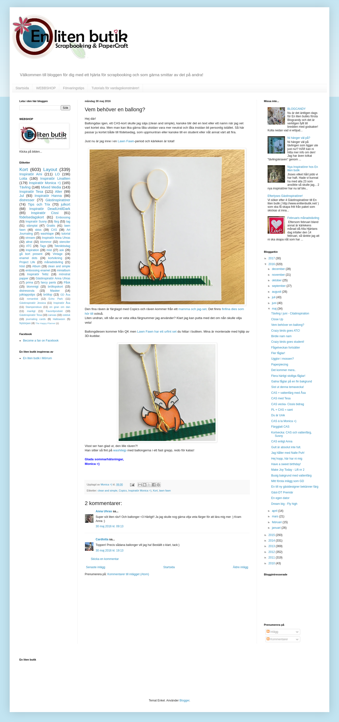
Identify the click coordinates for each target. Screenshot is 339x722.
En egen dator (280, 498)
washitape (47, 233)
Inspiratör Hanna (48, 196)
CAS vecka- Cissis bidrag (287, 404)
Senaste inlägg (95, 567)
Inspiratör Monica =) (140, 490)
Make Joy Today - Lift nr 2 (287, 469)
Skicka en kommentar (105, 559)
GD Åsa (65, 294)
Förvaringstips (73, 88)
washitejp (119, 450)
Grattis (50, 225)
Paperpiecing (279, 364)
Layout (50, 169)
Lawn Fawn (126, 141)
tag (68, 221)
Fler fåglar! (278, 353)
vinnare (30, 237)
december (279, 269)
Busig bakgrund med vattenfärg (291, 475)
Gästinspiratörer (58, 200)
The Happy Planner (45, 323)
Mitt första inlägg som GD (287, 481)
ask (61, 250)
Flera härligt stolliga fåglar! (288, 376)
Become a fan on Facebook (41, 340)
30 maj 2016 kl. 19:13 (109, 550)
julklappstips (27, 294)
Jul (21, 196)
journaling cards (36, 319)
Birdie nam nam (281, 336)
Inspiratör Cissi (45, 213)
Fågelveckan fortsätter (285, 347)
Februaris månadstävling (303, 218)
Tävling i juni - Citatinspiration (290, 313)
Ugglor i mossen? (282, 358)
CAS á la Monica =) (283, 421)
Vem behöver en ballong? (287, 325)
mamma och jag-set (192, 309)
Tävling (25, 187)
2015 (272, 535)
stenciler (64, 242)
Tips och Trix (39, 204)
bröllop (47, 294)
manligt (31, 311)
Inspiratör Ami (30, 174)
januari (276, 527)
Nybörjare (25, 323)
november (279, 274)
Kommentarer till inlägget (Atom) (128, 574)
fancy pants (48, 282)
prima (29, 282)
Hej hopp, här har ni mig (286, 458)
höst (22, 266)
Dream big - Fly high (284, 504)
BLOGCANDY (296, 109)
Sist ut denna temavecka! (287, 387)
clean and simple (107, 490)
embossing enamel (37, 270)
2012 (272, 552)
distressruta (26, 290)
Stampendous (34, 306)
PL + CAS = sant (282, 409)
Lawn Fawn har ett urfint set (157, 331)
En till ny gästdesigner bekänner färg (294, 486)
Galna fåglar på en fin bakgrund (291, 381)
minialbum (63, 270)
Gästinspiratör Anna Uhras (53, 278)
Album (36, 266)
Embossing (63, 217)
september (279, 286)
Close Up (277, 319)
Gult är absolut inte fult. (286, 447)
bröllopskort (55, 286)
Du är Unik (278, 415)
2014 (272, 540)
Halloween (59, 319)
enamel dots (28, 258)
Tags (43, 246)
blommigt (33, 286)
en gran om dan (59, 306)
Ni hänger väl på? (298, 138)
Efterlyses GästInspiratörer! (285, 196)
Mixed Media (51, 187)
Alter (58, 192)
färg (56, 221)
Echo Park (56, 298)
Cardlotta (102, 539)
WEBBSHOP (46, 88)
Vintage (57, 254)
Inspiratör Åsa (61, 302)
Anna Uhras (104, 511)
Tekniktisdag (62, 246)
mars (275, 516)
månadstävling (53, 262)
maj (274, 308)
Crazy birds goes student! (287, 341)
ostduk (66, 314)
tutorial (66, 233)
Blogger (184, 700)
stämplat (31, 225)
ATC (29, 246)
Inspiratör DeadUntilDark (49, 209)
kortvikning (55, 258)
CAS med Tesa (281, 398)
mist (49, 250)
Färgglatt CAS (280, 426)
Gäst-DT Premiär (282, 492)
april (275, 511)
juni (274, 303)
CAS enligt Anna (281, 441)
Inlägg (272, 631)
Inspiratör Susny (36, 221)
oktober (277, 280)
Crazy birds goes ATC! (285, 330)
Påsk (67, 282)
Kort (155, 490)
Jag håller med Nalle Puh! (287, 452)
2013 (272, 546)
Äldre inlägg (240, 567)
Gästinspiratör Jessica (32, 302)
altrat (29, 242)
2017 (272, 258)
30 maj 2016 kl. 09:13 (109, 526)
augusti (277, 291)
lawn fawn (165, 490)
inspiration (32, 250)
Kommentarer (277, 639)
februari (277, 522)
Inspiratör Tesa (31, 192)
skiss (38, 229)
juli (274, 297)
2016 (272, 264)
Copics (123, 490)
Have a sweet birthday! (286, 464)
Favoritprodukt (54, 311)
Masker (55, 290)
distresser (26, 200)
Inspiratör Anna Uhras (56, 237)
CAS (54, 229)
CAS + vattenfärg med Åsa (288, 392)
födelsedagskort (31, 217)
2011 (272, 557)
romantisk (32, 298)
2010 (272, 563)
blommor (46, 242)
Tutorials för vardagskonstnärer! (115, 88)
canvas (52, 314)
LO (57, 174)
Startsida (22, 88)
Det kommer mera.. (283, 370)
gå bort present (30, 254)
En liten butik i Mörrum (37, 358)
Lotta (23, 178)
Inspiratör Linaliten (55, 178)
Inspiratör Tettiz (38, 274)
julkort (65, 204)
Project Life (27, 262)
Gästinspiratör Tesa (30, 314)
